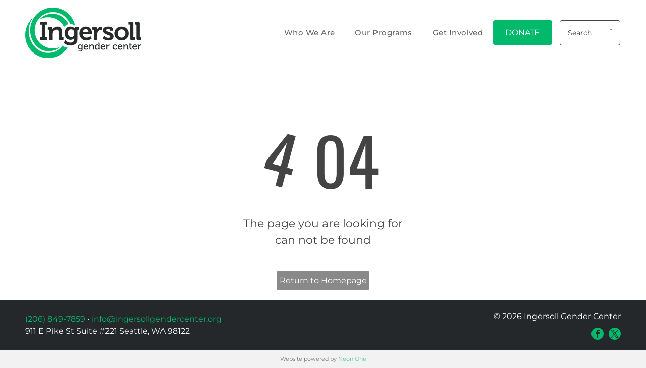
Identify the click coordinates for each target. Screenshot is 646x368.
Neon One (352, 358)
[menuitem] (309, 33)
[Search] (590, 32)
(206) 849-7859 (55, 319)
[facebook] (597, 334)
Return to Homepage (323, 280)
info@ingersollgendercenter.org (157, 319)
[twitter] (615, 334)
